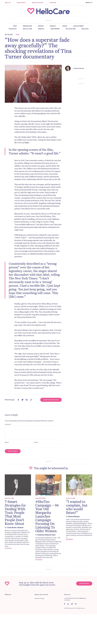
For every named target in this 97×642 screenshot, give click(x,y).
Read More (8, 548)
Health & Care (27, 29)
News (15, 26)
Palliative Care (70, 29)
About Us (8, 2)
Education (85, 29)
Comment (8, 424)
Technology (13, 29)
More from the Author (50, 399)
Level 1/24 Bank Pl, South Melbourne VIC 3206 (75, 599)
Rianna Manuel (79, 68)
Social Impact (21, 2)
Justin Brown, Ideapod (15, 527)
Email (36, 442)
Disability (53, 26)
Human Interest (78, 26)
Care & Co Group (39, 598)
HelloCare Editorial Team (47, 535)
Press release (27, 26)
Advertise (53, 2)
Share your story (37, 2)
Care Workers (54, 29)
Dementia (41, 29)
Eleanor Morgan (74, 516)
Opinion (64, 26)
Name (7, 442)
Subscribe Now (84, 583)
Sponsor (41, 26)
